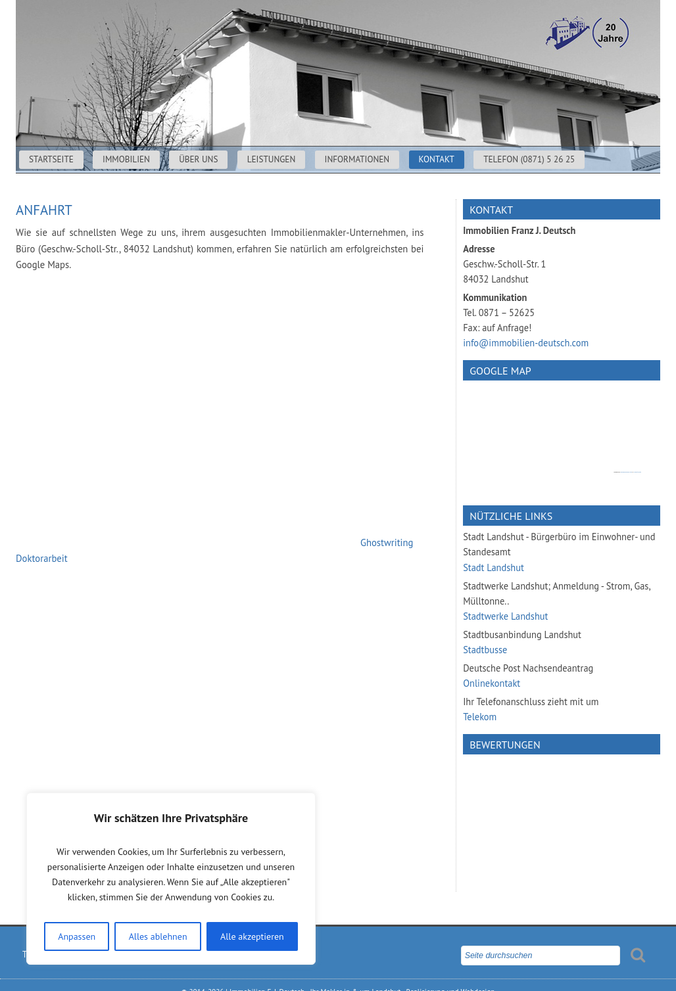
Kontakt (436, 159)
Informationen (357, 159)
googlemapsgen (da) (626, 472)
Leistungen (271, 159)
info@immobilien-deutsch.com (526, 342)
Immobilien (126, 159)
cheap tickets (637, 472)
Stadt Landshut (493, 567)
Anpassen (76, 936)
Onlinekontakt (491, 683)
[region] (171, 879)
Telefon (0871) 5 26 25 (529, 159)
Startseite (51, 159)
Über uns (198, 159)
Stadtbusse (485, 649)
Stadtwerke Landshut (505, 616)
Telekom (479, 716)
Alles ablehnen (158, 936)
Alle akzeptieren (252, 936)
